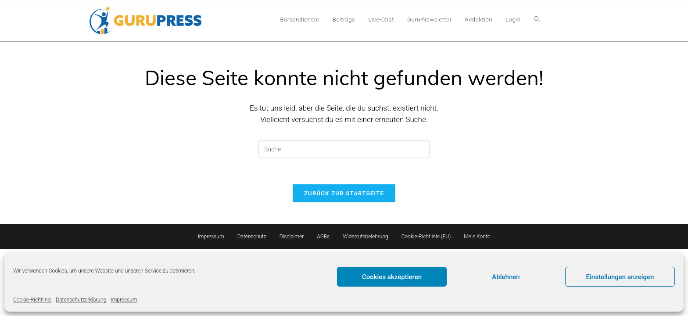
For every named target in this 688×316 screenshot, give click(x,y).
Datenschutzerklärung (81, 300)
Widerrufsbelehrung (365, 236)
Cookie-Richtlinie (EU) (426, 236)
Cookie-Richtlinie (32, 300)
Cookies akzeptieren (392, 277)
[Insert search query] (344, 149)
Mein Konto (477, 236)
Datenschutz (251, 236)
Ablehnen (506, 277)
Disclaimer (292, 236)
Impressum (124, 300)
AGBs (323, 236)
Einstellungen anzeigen (620, 277)
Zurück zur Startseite (344, 193)
